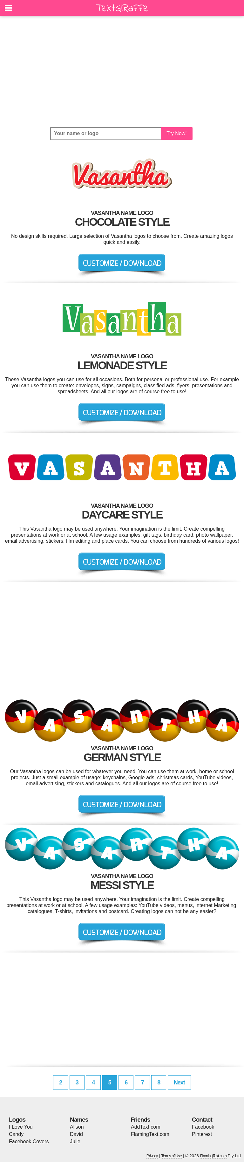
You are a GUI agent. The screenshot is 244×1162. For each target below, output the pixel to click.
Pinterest (202, 1134)
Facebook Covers (29, 1141)
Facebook (203, 1127)
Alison (77, 1127)
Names (79, 1119)
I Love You (21, 1127)
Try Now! (176, 133)
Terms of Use (171, 1155)
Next (179, 1082)
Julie (75, 1141)
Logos (17, 1119)
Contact (202, 1119)
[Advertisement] (122, 71)
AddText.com (145, 1127)
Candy (16, 1134)
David (76, 1134)
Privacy (152, 1155)
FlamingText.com (150, 1134)
